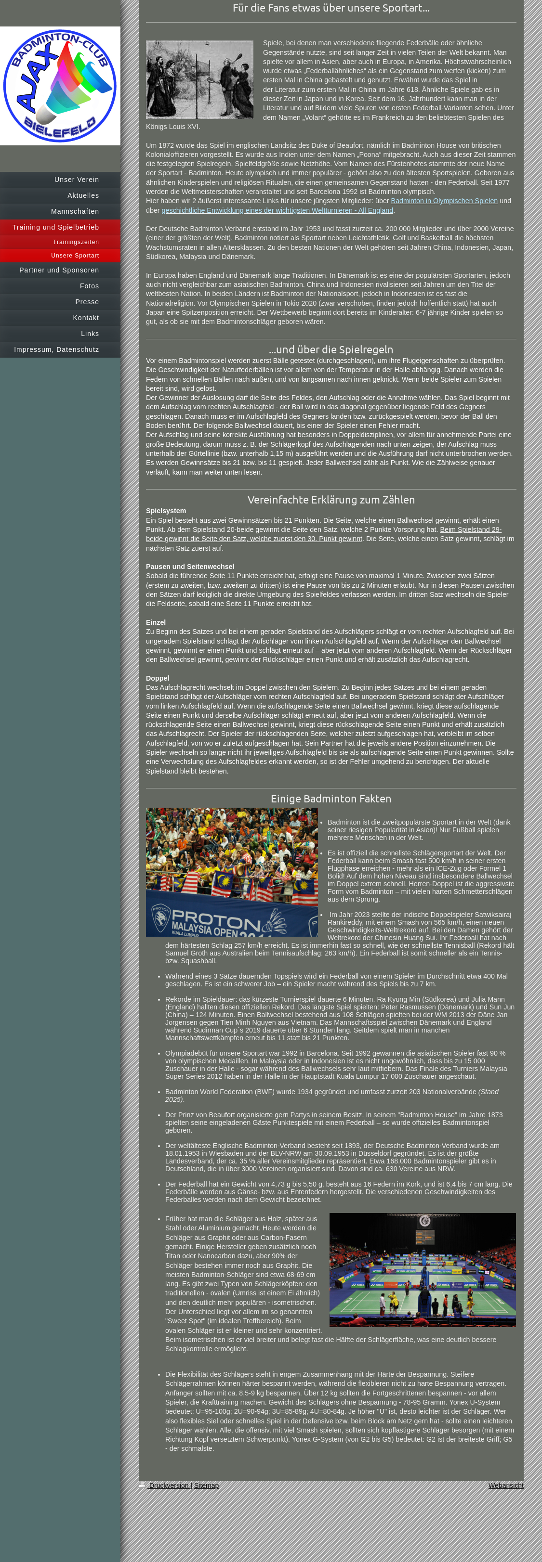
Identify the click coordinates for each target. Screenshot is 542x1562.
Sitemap (206, 1485)
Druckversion (164, 1485)
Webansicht (506, 1485)
